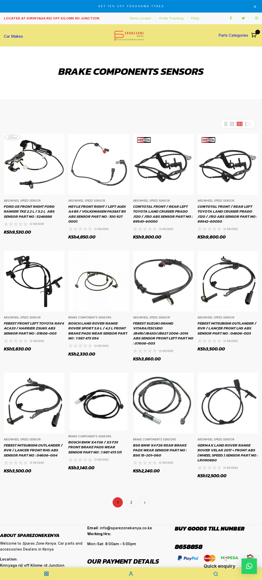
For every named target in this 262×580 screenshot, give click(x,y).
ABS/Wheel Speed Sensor (22, 200)
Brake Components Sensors (89, 317)
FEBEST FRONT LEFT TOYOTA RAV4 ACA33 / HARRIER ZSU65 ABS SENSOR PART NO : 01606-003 (34, 328)
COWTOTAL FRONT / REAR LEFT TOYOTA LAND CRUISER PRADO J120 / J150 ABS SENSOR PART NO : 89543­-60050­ (163, 214)
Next (144, 502)
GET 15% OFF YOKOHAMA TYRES (131, 6)
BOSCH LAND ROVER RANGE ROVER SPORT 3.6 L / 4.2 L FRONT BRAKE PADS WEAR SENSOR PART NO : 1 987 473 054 (97, 331)
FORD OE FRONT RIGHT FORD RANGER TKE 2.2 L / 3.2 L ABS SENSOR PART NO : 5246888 (29, 211)
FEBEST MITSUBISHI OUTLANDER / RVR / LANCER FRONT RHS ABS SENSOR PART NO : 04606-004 (33, 450)
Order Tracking (171, 18)
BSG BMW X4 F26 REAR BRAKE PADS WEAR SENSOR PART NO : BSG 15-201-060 (160, 450)
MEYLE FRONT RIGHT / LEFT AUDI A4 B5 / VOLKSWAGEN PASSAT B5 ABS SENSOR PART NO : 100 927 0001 (97, 214)
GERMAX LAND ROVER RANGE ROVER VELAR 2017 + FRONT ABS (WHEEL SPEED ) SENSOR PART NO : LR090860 (228, 453)
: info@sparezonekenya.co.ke (119, 528)
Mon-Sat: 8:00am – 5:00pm (111, 544)
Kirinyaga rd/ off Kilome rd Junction (32, 565)
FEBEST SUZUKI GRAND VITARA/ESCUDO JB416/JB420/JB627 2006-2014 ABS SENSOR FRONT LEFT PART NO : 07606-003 (163, 333)
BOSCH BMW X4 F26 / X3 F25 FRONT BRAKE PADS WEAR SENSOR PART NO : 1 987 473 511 (95, 447)
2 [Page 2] (131, 502)
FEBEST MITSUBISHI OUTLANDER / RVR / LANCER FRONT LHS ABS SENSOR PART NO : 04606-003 (227, 328)
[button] (254, 35)
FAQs (195, 18)
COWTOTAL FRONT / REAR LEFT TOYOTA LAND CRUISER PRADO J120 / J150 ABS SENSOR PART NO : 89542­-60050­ (227, 214)
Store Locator (140, 18)
